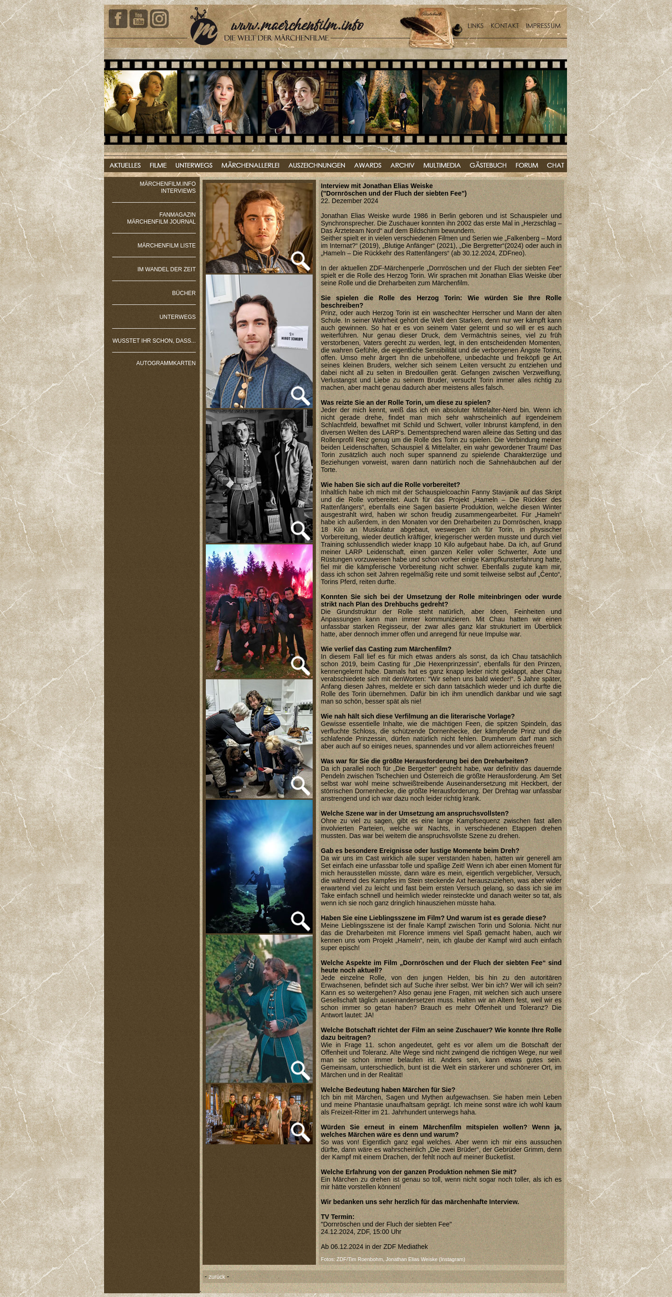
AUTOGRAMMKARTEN (166, 363)
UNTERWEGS (178, 317)
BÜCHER (184, 293)
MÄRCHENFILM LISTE (167, 245)
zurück (217, 1277)
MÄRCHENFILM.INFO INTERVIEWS (168, 187)
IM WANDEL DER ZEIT (166, 269)
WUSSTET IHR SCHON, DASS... (154, 341)
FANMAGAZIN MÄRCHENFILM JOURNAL (161, 218)
